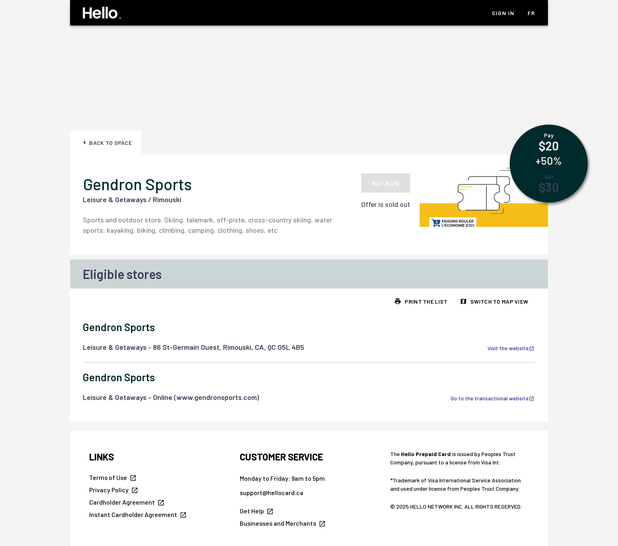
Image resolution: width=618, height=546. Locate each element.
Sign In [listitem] (503, 13)
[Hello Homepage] (102, 13)
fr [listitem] (532, 13)
